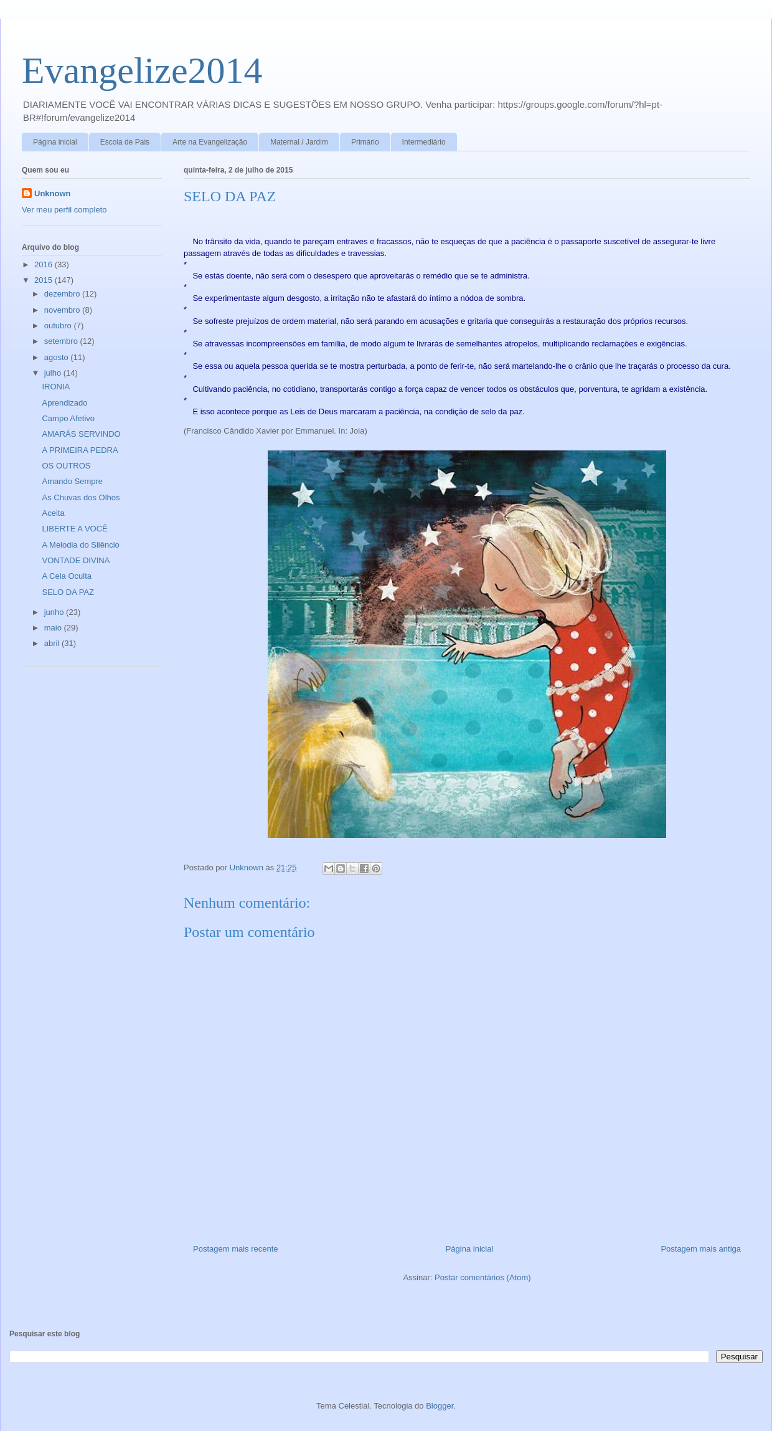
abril (53, 643)
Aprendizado (64, 402)
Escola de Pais (124, 142)
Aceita (53, 513)
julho (54, 373)
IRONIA (56, 386)
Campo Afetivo (68, 418)
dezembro (63, 293)
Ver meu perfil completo (64, 209)
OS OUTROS (66, 465)
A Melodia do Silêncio (80, 544)
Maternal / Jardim (299, 142)
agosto (57, 357)
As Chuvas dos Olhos (81, 497)
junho (55, 612)
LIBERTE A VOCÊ (74, 528)
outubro (59, 325)
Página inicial (55, 142)
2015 (44, 280)
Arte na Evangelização (209, 142)
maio (54, 627)
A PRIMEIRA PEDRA (80, 450)
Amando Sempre (72, 481)
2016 (44, 264)
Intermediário (424, 142)
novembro (63, 310)
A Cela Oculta (67, 576)
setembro (62, 341)
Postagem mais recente (235, 1248)
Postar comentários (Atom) (483, 1277)
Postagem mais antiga (701, 1248)
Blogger (439, 1405)
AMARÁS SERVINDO (81, 434)
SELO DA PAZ (68, 592)
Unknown (52, 193)
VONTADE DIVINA (76, 560)
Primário (365, 142)
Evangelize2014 (142, 70)
